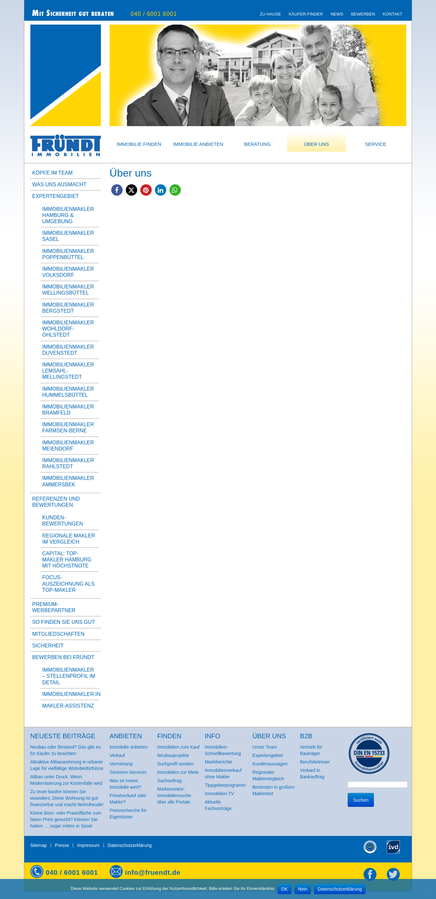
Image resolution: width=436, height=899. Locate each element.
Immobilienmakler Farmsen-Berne (68, 427)
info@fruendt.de (152, 872)
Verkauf (117, 755)
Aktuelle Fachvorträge (218, 805)
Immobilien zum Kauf (178, 747)
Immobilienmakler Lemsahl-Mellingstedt (68, 371)
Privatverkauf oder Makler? (128, 799)
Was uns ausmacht (59, 184)
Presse (62, 845)
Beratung (257, 144)
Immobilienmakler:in (71, 694)
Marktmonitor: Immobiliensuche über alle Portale (174, 795)
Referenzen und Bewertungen (56, 502)
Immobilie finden (139, 144)
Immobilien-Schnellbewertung (223, 750)
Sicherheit (48, 645)
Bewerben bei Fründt (63, 657)
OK (284, 889)
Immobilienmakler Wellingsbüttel (68, 290)
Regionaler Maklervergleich (268, 775)
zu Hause (270, 14)
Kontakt (392, 14)
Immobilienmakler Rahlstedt (68, 463)
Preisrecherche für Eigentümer (128, 813)
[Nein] (428, 889)
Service (376, 144)
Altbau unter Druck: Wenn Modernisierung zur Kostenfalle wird (66, 780)
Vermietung (121, 763)
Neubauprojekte (173, 755)
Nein (303, 889)
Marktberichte (218, 761)
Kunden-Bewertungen (62, 520)
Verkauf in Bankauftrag (312, 773)
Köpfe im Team (52, 173)
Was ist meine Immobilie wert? (125, 784)
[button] (117, 190)
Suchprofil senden (175, 763)
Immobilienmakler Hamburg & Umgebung (68, 215)
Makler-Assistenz (68, 706)
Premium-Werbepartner (54, 607)
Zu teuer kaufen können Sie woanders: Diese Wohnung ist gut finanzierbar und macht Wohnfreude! (67, 798)
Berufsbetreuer (315, 761)
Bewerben (363, 14)
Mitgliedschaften (58, 634)
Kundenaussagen (270, 763)
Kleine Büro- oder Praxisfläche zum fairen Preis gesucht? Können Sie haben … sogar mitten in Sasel (65, 819)
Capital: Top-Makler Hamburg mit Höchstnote (67, 560)
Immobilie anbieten (198, 144)
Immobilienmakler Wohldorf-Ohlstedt (68, 329)
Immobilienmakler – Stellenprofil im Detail (68, 676)
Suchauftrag (169, 780)
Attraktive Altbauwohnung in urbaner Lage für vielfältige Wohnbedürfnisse (67, 765)
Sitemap (38, 845)
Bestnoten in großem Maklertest (273, 790)
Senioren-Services (128, 772)
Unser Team (264, 747)
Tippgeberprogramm (225, 785)
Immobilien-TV (219, 793)
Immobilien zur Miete (178, 772)
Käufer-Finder (306, 14)
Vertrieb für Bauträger (311, 750)
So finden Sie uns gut (63, 622)
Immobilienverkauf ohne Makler (223, 773)
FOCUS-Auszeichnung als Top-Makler (68, 583)
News (337, 14)
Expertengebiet (55, 196)
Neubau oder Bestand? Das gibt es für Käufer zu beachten (65, 750)
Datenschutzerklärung (130, 845)
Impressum (88, 845)
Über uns (316, 144)
